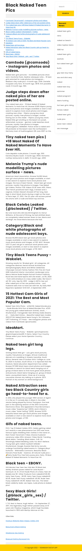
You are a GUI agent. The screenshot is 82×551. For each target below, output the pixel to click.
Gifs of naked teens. (13, 52)
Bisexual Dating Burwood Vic (18, 539)
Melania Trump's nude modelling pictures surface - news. (27, 29)
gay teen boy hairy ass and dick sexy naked (65, 77)
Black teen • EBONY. (13, 54)
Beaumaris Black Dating (16, 527)
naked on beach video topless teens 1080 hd (65, 45)
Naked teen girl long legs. (15, 45)
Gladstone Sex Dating (15, 533)
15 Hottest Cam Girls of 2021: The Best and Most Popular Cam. (28, 41)
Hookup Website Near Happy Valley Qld (22, 521)
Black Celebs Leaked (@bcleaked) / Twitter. (22, 32)
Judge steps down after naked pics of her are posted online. (28, 23)
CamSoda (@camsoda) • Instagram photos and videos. (27, 21)
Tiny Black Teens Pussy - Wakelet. (18, 38)
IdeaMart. (9, 43)
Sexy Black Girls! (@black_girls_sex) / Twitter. (22, 56)
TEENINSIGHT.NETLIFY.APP (48, 548)
